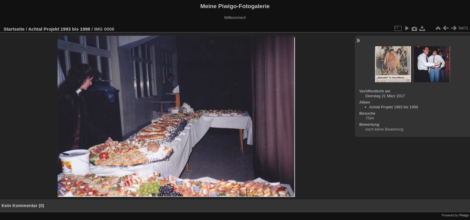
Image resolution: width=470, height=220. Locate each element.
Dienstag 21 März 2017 (385, 96)
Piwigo (464, 215)
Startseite (14, 29)
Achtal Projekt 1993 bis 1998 (59, 29)
